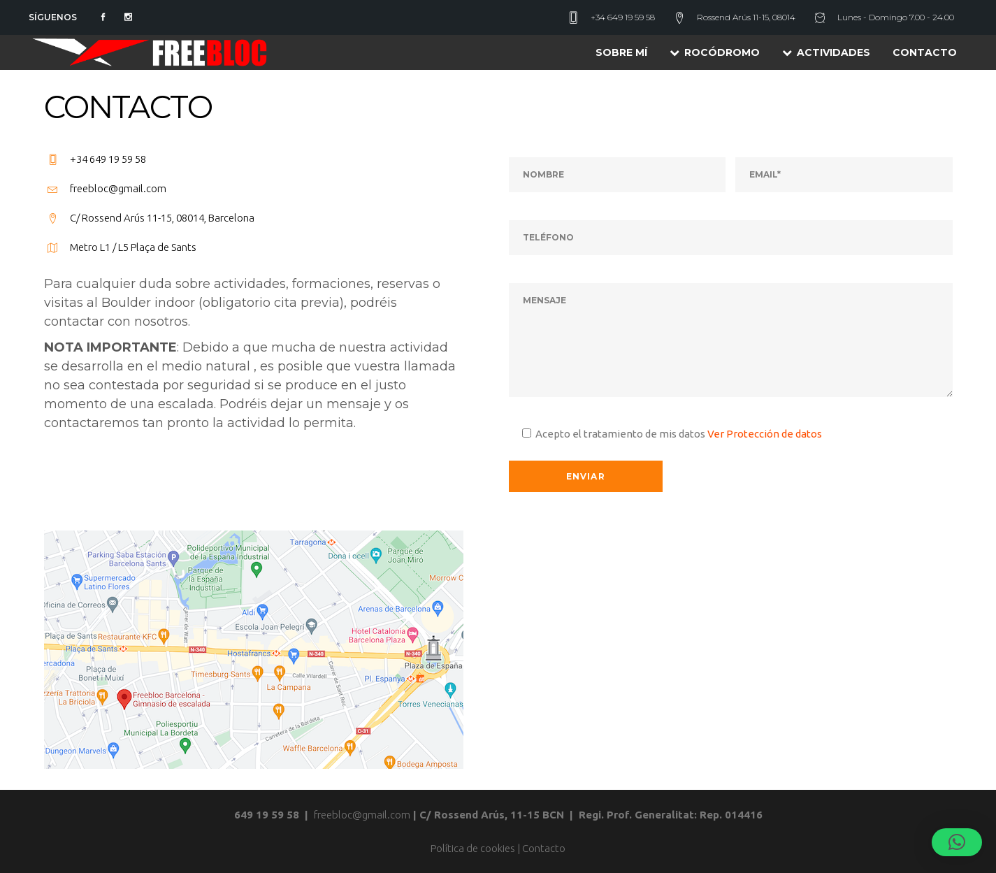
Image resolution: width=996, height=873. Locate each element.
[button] (957, 842)
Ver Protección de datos (764, 434)
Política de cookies (473, 848)
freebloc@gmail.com (362, 815)
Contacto (543, 848)
